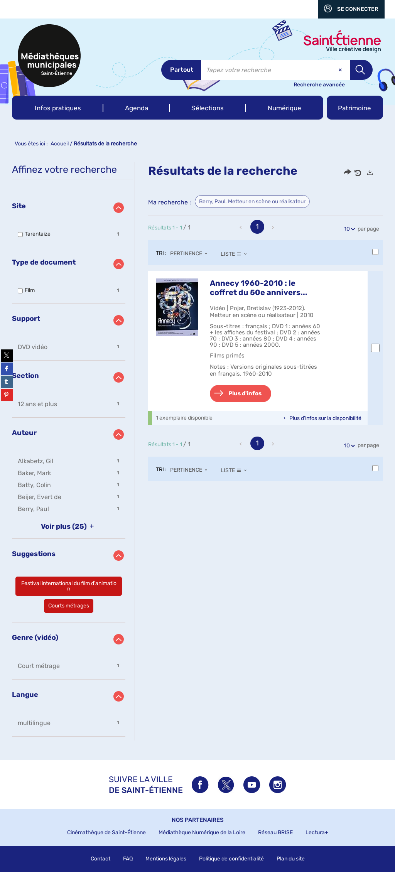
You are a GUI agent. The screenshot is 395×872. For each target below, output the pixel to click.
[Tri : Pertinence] (191, 254)
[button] (57, 108)
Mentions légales (165, 858)
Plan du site (291, 858)
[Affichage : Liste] (236, 254)
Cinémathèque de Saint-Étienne (106, 832)
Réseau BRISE (275, 832)
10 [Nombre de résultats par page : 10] (348, 229)
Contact (100, 858)
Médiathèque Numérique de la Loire (202, 832)
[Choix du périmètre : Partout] (181, 70)
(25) (69, 526)
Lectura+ (317, 832)
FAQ (128, 858)
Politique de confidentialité (231, 858)
